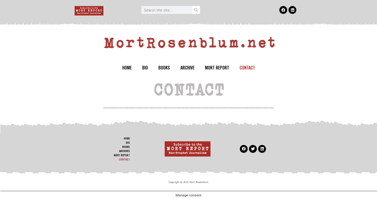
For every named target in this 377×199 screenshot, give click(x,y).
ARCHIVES (124, 151)
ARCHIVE (187, 67)
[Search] (196, 10)
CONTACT (247, 67)
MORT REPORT (217, 67)
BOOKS (164, 67)
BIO (145, 67)
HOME (127, 67)
